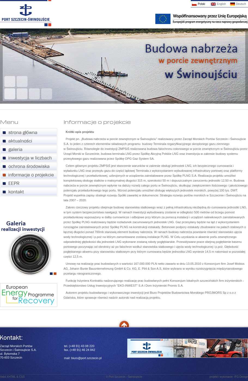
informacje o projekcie (28, 175)
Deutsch (241, 3)
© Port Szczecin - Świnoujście (124, 376)
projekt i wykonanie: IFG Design (229, 376)
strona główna (28, 133)
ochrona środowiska (28, 166)
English (221, 3)
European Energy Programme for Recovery (28, 183)
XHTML (11, 376)
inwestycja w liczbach (28, 158)
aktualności (28, 141)
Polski (201, 3)
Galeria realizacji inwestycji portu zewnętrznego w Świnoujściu (28, 249)
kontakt (28, 192)
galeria (28, 150)
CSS (22, 376)
